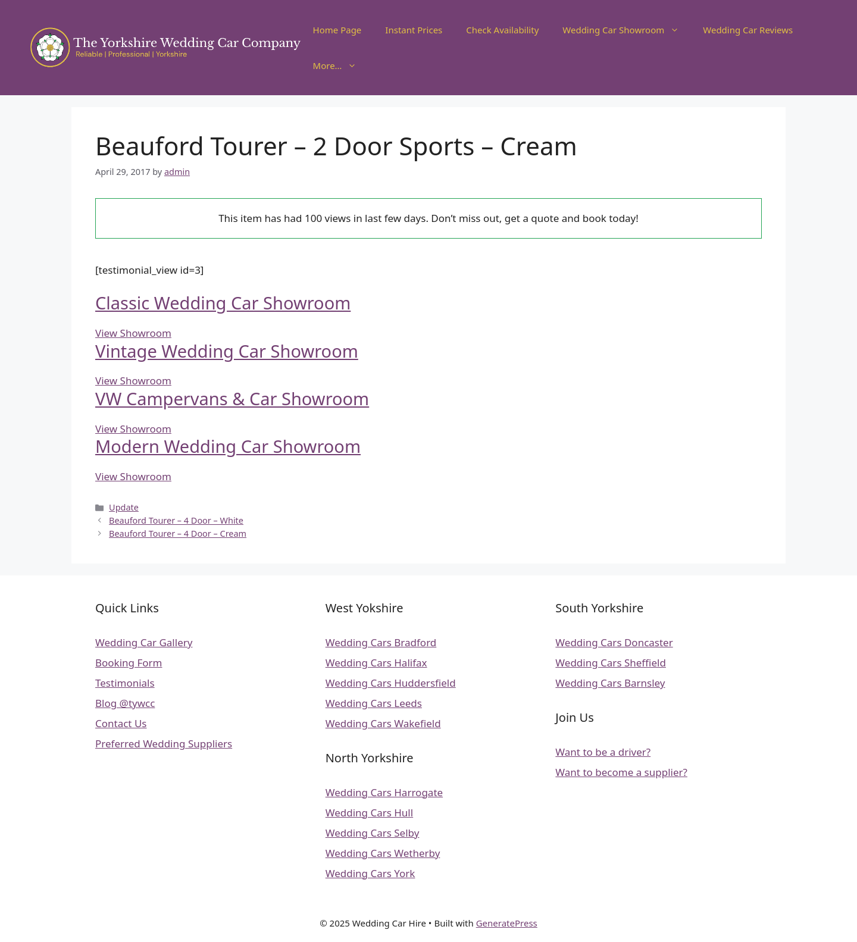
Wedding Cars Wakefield (383, 723)
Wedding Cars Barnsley (610, 683)
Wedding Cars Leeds (374, 703)
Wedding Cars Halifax (376, 662)
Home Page (337, 30)
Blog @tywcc (125, 703)
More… (341, 65)
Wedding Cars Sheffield (610, 662)
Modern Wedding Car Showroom (228, 446)
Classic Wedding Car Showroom (223, 302)
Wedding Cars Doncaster (614, 642)
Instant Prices (413, 30)
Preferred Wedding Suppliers (163, 743)
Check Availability (502, 30)
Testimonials (125, 683)
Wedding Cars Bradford (381, 642)
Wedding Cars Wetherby (383, 853)
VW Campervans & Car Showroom (232, 398)
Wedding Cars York (370, 873)
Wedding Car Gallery (143, 642)
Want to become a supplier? (621, 772)
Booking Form (128, 662)
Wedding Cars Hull (369, 812)
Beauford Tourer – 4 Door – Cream (177, 533)
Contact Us (121, 723)
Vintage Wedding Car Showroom (226, 350)
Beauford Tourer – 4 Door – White (176, 520)
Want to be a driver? (602, 752)
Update (124, 507)
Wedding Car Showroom (626, 30)
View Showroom (133, 333)
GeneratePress (506, 923)
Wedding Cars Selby (373, 833)
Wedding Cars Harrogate (384, 792)
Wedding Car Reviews (748, 30)
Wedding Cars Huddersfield (391, 683)
